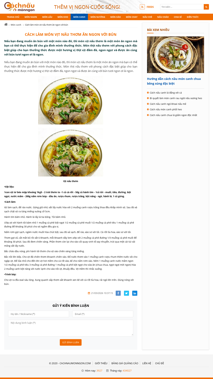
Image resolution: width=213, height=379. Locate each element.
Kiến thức (193, 16)
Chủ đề (159, 363)
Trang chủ (13, 16)
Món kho (63, 16)
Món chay (131, 16)
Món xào (115, 16)
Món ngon (31, 16)
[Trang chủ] (6, 24)
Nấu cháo (163, 16)
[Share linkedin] (134, 293)
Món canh (79, 16)
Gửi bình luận (70, 342)
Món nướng (97, 16)
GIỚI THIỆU (101, 363)
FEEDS (150, 6)
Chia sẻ (178, 16)
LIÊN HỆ (146, 363)
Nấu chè (147, 16)
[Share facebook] (118, 293)
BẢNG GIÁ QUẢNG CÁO (124, 363)
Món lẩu (47, 16)
